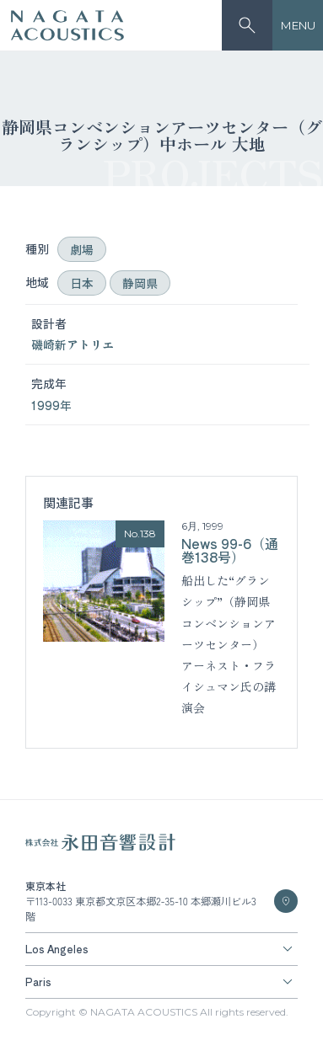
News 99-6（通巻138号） (229, 550)
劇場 (82, 249)
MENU (298, 25)
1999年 (51, 405)
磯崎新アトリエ (72, 344)
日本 (82, 283)
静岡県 (140, 283)
